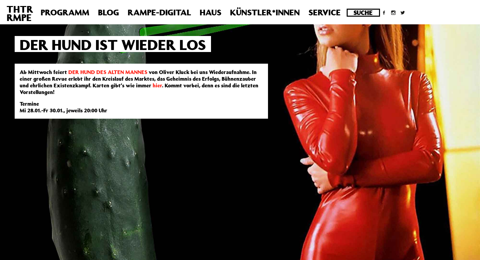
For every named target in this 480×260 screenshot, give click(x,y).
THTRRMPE (20, 13)
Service (324, 12)
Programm (65, 12)
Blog (108, 12)
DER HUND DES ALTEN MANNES (107, 72)
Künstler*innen (265, 12)
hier (157, 85)
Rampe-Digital (159, 12)
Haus (210, 12)
